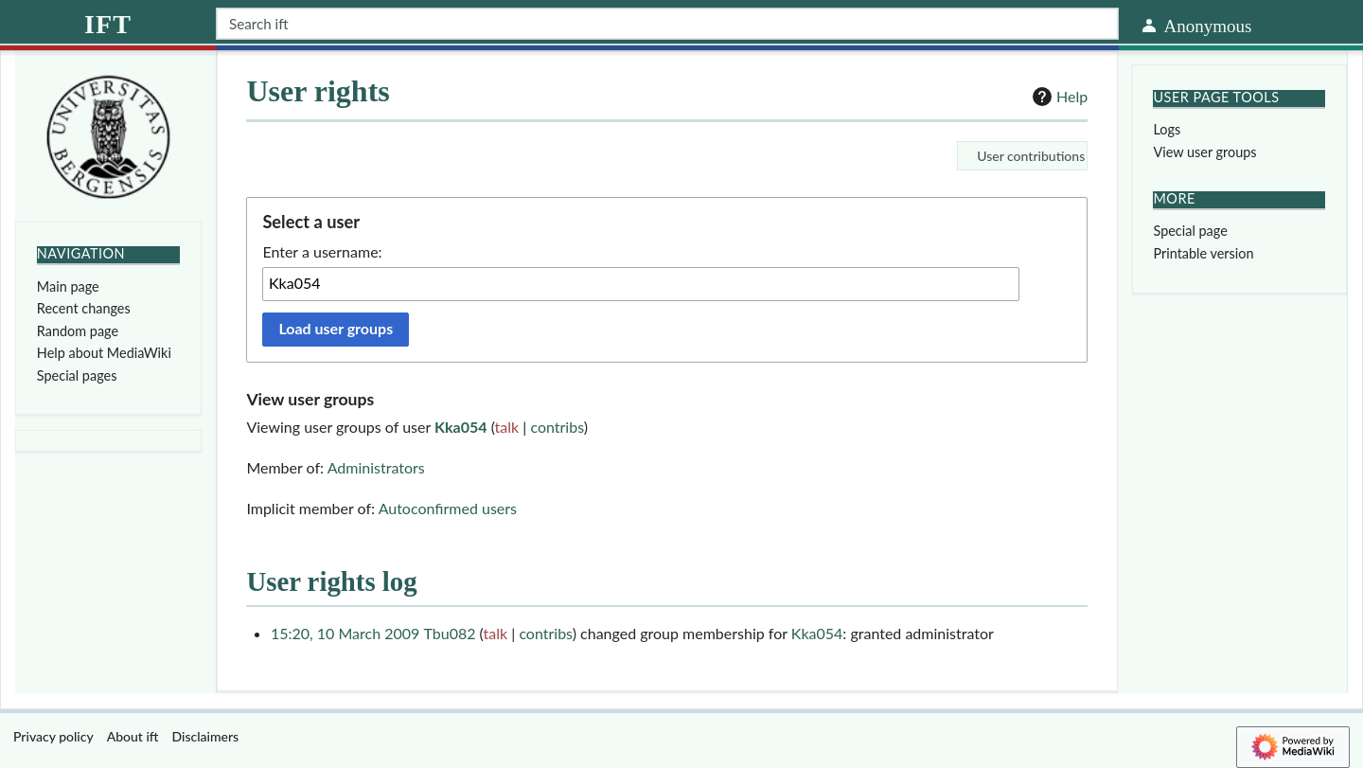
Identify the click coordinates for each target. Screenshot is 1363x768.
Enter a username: (321, 251)
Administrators (376, 467)
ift (108, 24)
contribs (556, 427)
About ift (133, 736)
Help (1058, 96)
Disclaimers (205, 736)
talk (507, 427)
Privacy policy (53, 736)
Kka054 (460, 427)
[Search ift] (667, 24)
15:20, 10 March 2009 (345, 633)
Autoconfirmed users (448, 508)
